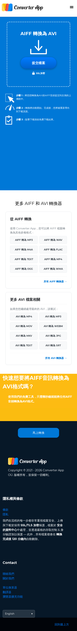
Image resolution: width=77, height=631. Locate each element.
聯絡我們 (8, 573)
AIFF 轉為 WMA (53, 268)
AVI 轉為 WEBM (53, 326)
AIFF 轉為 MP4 (53, 259)
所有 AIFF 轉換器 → (55, 281)
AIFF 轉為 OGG (24, 268)
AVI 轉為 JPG (53, 335)
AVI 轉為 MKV (24, 335)
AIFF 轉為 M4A (24, 249)
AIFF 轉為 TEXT (24, 259)
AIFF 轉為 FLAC (53, 249)
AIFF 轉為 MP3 (24, 239)
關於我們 (8, 578)
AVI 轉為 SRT (53, 345)
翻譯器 (7, 592)
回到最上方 (62, 624)
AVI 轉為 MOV (24, 326)
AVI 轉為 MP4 (24, 316)
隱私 (5, 514)
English (9, 613)
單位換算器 (10, 587)
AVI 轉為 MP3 (53, 316)
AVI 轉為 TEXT (23, 345)
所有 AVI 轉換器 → (56, 358)
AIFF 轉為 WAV (53, 239)
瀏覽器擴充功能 (13, 596)
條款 (5, 509)
